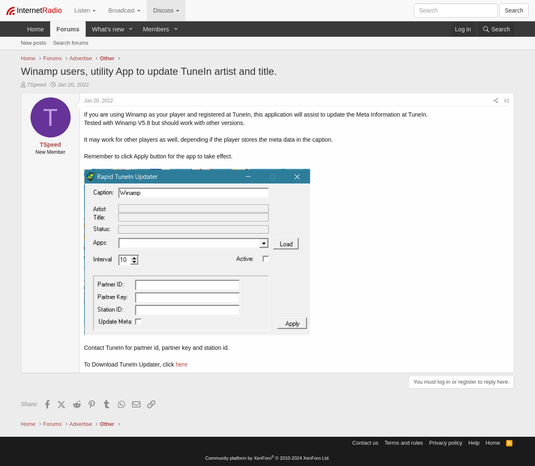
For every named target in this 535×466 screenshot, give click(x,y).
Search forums (71, 43)
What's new (108, 29)
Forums (67, 29)
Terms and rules (404, 443)
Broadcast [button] (124, 10)
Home (35, 29)
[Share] (496, 101)
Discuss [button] (166, 10)
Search (514, 10)
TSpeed (36, 84)
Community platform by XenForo (267, 458)
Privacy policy (445, 443)
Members (156, 29)
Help (474, 443)
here (181, 364)
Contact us (365, 443)
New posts (33, 43)
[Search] (496, 29)
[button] (131, 29)
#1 (507, 101)
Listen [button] (85, 10)
